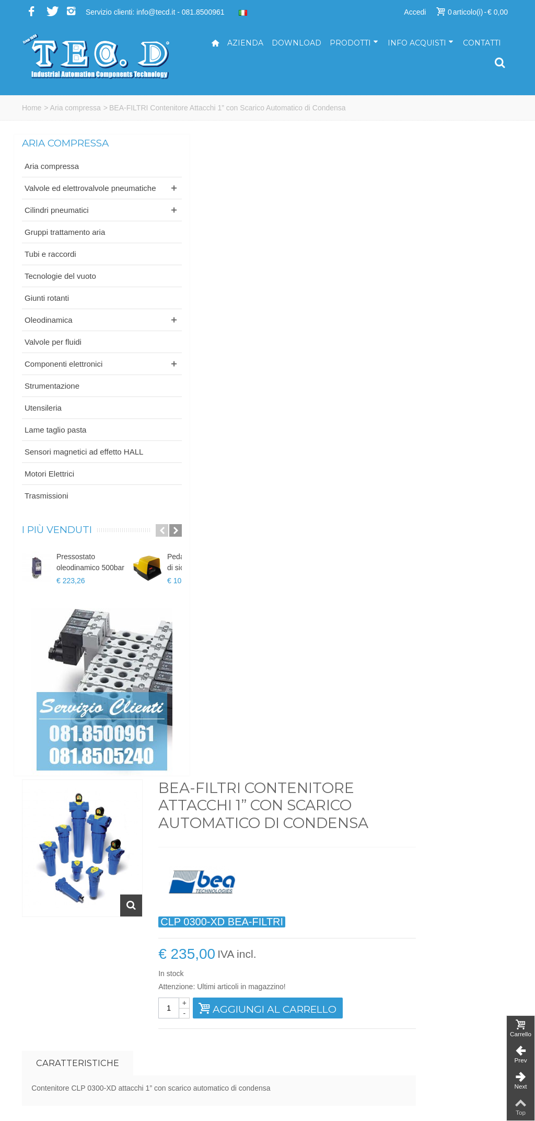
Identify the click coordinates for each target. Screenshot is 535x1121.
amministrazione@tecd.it (315, 1014)
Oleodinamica (49, 330)
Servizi (413, 1003)
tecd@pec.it (294, 1003)
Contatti (482, 43)
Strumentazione (52, 396)
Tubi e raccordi (50, 265)
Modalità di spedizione (438, 1036)
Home (31, 108)
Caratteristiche (204, 417)
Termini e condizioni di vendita (451, 1047)
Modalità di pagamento (439, 1025)
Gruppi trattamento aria (65, 243)
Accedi (415, 12)
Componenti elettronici (63, 374)
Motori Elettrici (49, 495)
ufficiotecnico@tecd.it (309, 1025)
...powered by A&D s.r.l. (60, 1105)
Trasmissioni (46, 517)
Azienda (245, 43)
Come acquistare (430, 1014)
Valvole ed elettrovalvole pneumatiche (67, 193)
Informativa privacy (432, 1058)
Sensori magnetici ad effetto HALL (61, 468)
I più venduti (57, 552)
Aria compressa (75, 108)
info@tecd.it (294, 992)
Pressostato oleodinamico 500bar (90, 584)
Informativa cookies (434, 1069)
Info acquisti (420, 43)
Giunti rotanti (47, 308)
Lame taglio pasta (55, 440)
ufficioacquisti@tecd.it (310, 1047)
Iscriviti (445, 874)
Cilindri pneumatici (57, 221)
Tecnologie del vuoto (60, 286)
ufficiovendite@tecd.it (310, 1036)
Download (296, 43)
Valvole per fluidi (53, 352)
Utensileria (43, 418)
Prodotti (354, 43)
